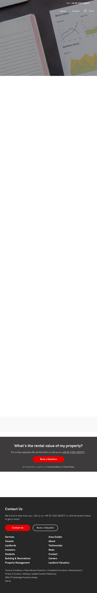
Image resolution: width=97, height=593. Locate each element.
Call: (78, 3)
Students (10, 554)
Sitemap (26, 574)
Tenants (9, 541)
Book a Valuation (48, 459)
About (51, 541)
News (51, 549)
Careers (52, 558)
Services (9, 536)
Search (63, 11)
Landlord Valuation (58, 562)
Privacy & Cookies (13, 574)
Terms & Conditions (13, 570)
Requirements (75, 570)
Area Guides (55, 536)
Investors (10, 549)
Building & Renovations (18, 558)
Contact (75, 11)
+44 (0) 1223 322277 (73, 452)
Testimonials (55, 545)
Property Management (17, 562)
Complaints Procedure (57, 570)
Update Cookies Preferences (44, 574)
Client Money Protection (35, 570)
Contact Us (17, 527)
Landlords (10, 545)
